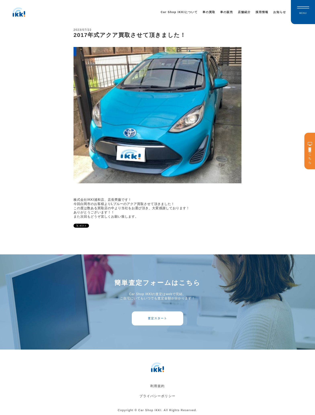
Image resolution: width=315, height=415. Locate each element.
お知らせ (279, 12)
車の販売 (226, 12)
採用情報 (262, 12)
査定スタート (157, 318)
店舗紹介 (244, 12)
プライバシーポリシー (157, 396)
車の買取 (208, 12)
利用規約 (157, 386)
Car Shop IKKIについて (179, 12)
